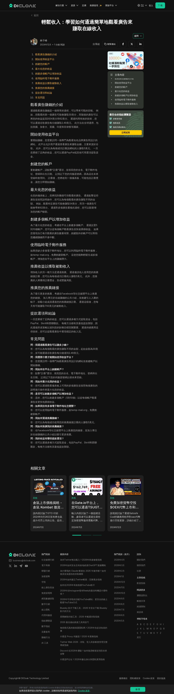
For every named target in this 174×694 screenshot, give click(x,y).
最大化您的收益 (43, 68)
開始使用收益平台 (44, 59)
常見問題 (40, 97)
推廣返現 (94, 5)
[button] (142, 5)
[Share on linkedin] (15, 565)
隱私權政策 (135, 678)
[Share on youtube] (26, 565)
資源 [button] (74, 5)
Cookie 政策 (149, 678)
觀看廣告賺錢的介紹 (46, 54)
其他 (35, 498)
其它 (139, 637)
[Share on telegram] (20, 565)
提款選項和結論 (43, 92)
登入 (151, 5)
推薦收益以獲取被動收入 (48, 83)
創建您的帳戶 (42, 63)
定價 (84, 5)
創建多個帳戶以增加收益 (48, 73)
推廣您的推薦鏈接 (44, 87)
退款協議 (161, 678)
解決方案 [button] (61, 5)
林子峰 (43, 40)
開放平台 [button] (111, 5)
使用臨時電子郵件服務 (47, 78)
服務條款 (123, 678)
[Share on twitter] (10, 565)
